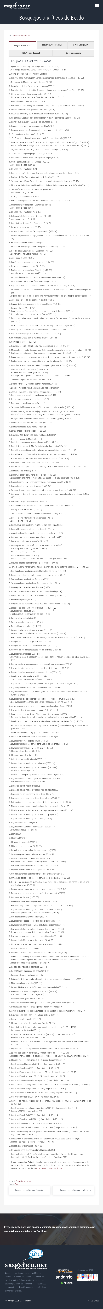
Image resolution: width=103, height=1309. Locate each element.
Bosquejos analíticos (23, 1181)
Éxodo (17, 1184)
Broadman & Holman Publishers (49, 1168)
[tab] (22, 45)
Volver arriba (93, 1300)
